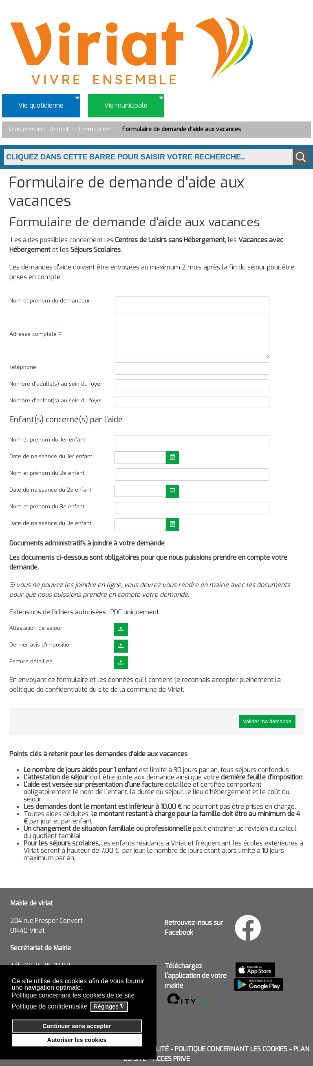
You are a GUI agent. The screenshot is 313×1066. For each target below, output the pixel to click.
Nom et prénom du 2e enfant (46, 473)
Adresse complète (36, 334)
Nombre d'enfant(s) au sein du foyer (55, 400)
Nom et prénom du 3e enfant (46, 506)
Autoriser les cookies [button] (77, 1040)
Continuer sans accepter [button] (76, 1026)
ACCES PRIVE (171, 1059)
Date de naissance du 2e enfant (50, 489)
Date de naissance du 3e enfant (50, 523)
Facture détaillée (31, 661)
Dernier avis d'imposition (41, 644)
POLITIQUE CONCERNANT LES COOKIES (231, 1049)
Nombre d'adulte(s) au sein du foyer (55, 383)
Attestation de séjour (35, 628)
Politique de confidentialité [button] (50, 1006)
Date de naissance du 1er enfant (50, 456)
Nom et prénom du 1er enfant (47, 439)
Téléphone (22, 367)
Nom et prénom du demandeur (49, 300)
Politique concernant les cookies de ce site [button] (73, 995)
